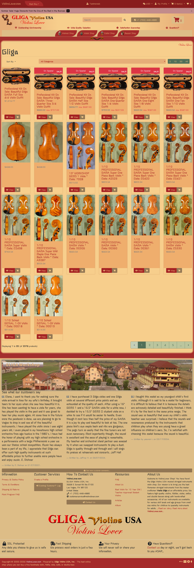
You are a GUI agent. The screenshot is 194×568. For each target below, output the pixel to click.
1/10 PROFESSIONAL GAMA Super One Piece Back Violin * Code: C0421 (177, 172)
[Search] (102, 19)
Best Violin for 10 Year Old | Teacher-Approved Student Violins (128, 492)
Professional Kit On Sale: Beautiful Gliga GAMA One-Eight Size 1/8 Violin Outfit (145, 100)
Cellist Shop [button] (108, 33)
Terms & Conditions (10, 484)
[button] (147, 3)
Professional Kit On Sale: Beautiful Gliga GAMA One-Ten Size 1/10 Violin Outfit (177, 100)
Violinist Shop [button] (66, 33)
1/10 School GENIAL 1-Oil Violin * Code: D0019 (48, 323)
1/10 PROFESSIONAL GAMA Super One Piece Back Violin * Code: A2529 (112, 172)
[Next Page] (188, 345)
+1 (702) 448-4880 (145, 19)
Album (118, 505)
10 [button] (175, 61)
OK (68, 11)
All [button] (186, 61)
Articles (118, 500)
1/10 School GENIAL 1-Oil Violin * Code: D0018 (16, 323)
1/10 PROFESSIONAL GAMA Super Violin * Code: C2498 (15, 243)
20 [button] (181, 61)
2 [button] (170, 61)
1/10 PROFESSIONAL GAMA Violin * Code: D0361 (144, 243)
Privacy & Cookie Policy (13, 479)
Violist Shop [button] (87, 33)
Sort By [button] (10, 61)
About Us (119, 484)
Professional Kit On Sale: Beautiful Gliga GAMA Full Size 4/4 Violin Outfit (15, 93)
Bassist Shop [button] (128, 33)
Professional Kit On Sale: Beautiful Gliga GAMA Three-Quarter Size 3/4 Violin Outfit (48, 100)
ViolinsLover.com (11, 3)
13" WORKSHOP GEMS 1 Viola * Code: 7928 (79, 176)
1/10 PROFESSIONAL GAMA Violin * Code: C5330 (176, 243)
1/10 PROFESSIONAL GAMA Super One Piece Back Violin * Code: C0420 (145, 172)
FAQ (117, 479)
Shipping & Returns (10, 489)
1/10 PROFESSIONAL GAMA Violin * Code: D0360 (111, 243)
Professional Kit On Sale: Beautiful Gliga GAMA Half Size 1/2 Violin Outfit (80, 99)
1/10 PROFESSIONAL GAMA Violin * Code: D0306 (79, 243)
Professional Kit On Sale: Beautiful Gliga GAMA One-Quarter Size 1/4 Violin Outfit (112, 100)
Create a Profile (41, 479)
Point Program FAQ (11, 494)
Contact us (153, 547)
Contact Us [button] (89, 502)
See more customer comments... (97, 470)
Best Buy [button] (33, 3)
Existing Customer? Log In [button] (48, 487)
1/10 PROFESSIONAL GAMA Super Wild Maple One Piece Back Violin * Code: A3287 (48, 252)
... (181, 345)
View (9, 116)
